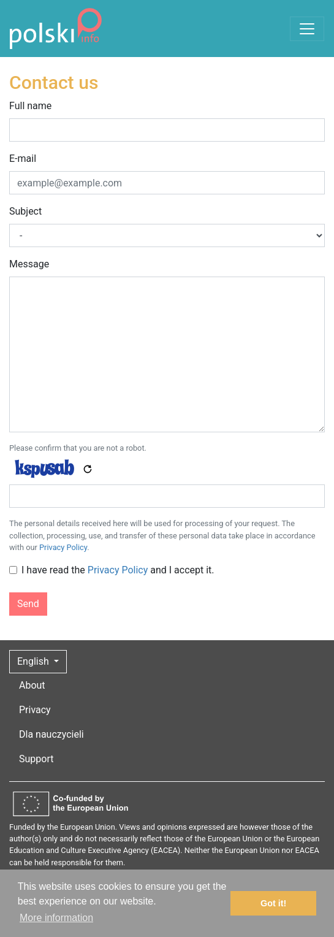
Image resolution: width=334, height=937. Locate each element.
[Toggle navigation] (307, 29)
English (34, 661)
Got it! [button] (273, 903)
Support (36, 759)
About (32, 685)
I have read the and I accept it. (117, 570)
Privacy (35, 710)
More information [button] (56, 917)
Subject (25, 211)
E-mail (22, 158)
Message (29, 264)
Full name (30, 106)
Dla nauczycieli (51, 734)
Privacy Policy (63, 547)
